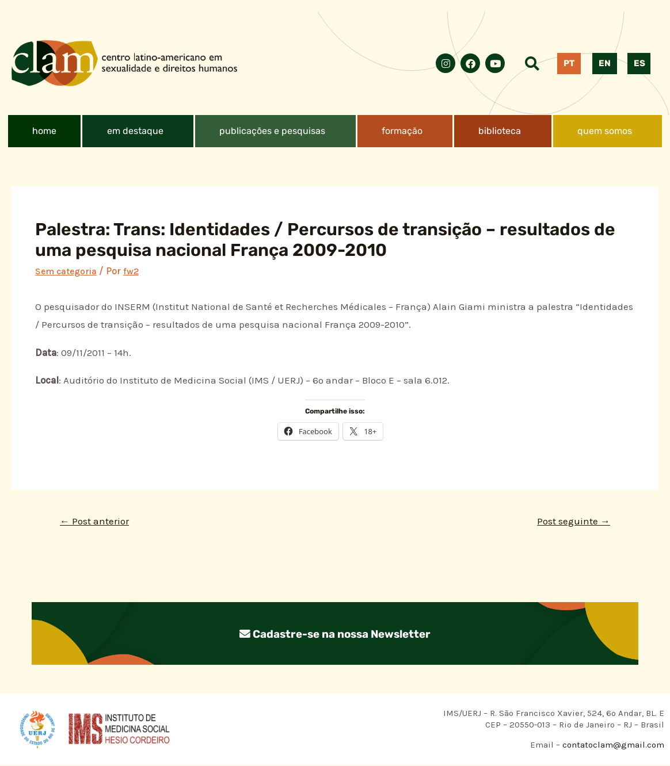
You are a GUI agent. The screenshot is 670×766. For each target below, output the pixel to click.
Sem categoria (68, 271)
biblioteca (499, 130)
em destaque (135, 130)
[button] (137, 131)
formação (402, 130)
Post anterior (97, 521)
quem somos (604, 130)
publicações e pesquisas (272, 130)
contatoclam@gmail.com (612, 746)
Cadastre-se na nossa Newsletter (335, 635)
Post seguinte (570, 521)
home (44, 130)
